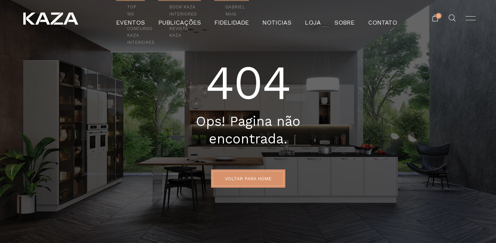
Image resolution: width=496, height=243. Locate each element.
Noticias (273, 18)
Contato (364, 18)
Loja (303, 18)
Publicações (190, 18)
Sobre (331, 18)
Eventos (149, 18)
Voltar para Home (248, 178)
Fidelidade (234, 18)
